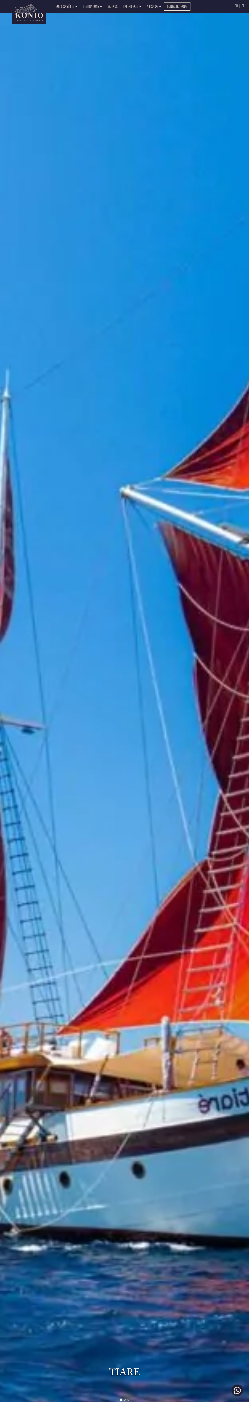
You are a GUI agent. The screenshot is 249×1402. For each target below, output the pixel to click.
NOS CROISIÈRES (66, 6)
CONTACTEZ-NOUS (177, 6)
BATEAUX (112, 6)
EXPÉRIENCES (132, 6)
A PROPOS (154, 6)
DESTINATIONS (92, 6)
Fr (243, 6)
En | (238, 6)
